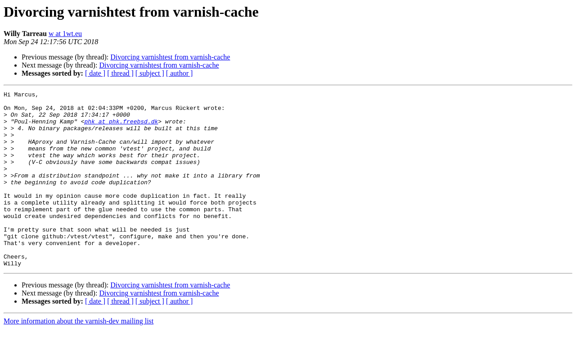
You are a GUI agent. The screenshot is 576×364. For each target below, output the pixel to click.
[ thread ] (120, 73)
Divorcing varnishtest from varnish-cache (170, 57)
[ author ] (179, 73)
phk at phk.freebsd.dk (121, 128)
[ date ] (95, 73)
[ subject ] (149, 73)
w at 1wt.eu (65, 33)
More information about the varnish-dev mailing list (78, 356)
